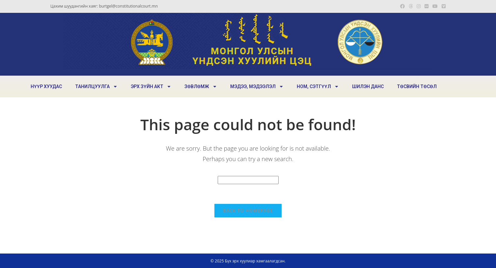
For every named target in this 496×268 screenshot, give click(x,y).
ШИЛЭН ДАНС (368, 86)
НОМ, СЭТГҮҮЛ (318, 86)
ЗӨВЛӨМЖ (200, 86)
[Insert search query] (248, 180)
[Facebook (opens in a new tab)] (402, 6)
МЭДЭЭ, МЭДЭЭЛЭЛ (257, 86)
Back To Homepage (248, 210)
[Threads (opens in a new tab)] (411, 6)
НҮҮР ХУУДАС (46, 86)
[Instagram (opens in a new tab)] (419, 6)
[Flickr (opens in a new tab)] (426, 6)
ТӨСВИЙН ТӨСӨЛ (417, 86)
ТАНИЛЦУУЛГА (96, 86)
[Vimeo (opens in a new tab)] (443, 6)
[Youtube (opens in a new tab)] (435, 6)
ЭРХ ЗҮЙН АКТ (151, 86)
